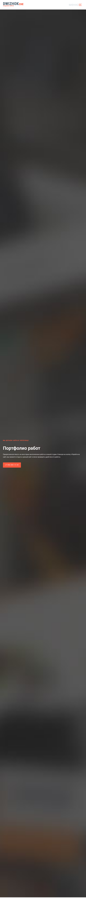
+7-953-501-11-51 (12, 465)
